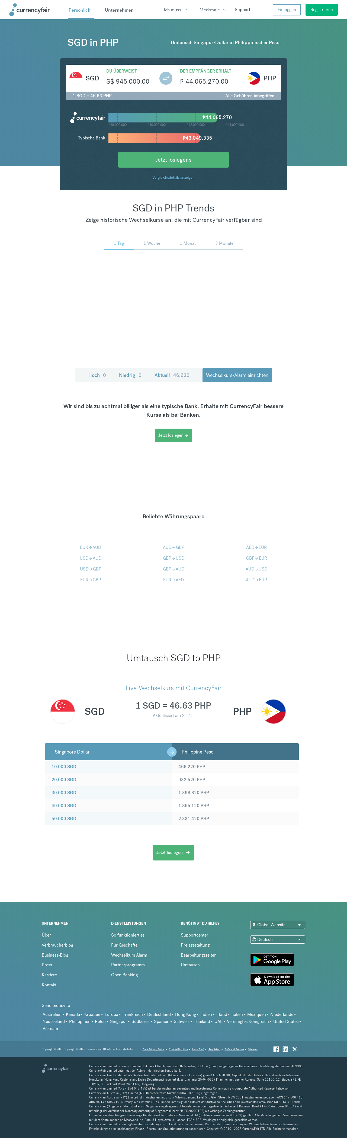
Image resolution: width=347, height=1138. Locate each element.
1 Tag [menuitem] (119, 243)
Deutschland (159, 1014)
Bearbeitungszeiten (199, 955)
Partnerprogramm (128, 965)
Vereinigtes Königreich (248, 1021)
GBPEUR (256, 558)
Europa (111, 1014)
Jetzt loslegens (173, 159)
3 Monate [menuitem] (224, 243)
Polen (100, 1021)
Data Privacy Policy (154, 1049)
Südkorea (140, 1021)
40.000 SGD (64, 805)
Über (46, 935)
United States (285, 1021)
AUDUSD (256, 569)
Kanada (73, 1014)
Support (242, 9)
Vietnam (50, 1028)
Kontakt (49, 985)
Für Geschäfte (124, 945)
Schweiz (181, 1021)
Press (47, 965)
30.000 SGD (64, 792)
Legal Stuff (198, 1049)
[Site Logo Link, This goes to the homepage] (36, 9)
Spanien (161, 1021)
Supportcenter (194, 935)
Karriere (49, 975)
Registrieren (321, 9)
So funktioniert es (127, 935)
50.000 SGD (64, 818)
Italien (237, 1014)
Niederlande (281, 1014)
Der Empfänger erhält (205, 71)
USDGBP (90, 569)
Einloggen (287, 9)
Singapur (118, 1021)
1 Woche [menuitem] (151, 243)
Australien (52, 1014)
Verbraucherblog (57, 945)
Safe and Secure (234, 1049)
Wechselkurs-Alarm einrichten (237, 375)
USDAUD (90, 558)
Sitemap (253, 1049)
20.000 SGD (64, 779)
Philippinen (80, 1021)
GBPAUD (173, 569)
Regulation (214, 1049)
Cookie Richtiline (178, 1049)
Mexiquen (256, 1014)
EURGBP (90, 580)
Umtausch (190, 965)
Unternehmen (119, 10)
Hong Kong (185, 1014)
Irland (221, 1014)
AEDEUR (256, 547)
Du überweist (121, 71)
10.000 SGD (64, 766)
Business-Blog (55, 955)
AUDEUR (256, 580)
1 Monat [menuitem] (188, 243)
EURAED (173, 580)
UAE (218, 1021)
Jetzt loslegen (173, 435)
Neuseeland (54, 1021)
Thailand (202, 1021)
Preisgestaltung (195, 945)
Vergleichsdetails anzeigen (173, 177)
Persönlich (80, 10)
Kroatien (92, 1014)
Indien (206, 1014)
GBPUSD (173, 558)
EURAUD (90, 547)
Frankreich (133, 1014)
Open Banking (124, 975)
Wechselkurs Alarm (129, 955)
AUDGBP (173, 547)
